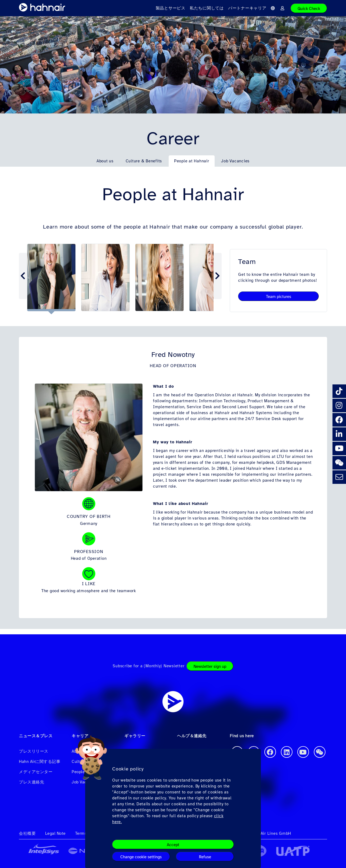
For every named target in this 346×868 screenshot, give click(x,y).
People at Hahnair (191, 161)
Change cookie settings (141, 856)
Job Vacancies (235, 161)
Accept (173, 844)
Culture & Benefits (144, 161)
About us (105, 161)
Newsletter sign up (210, 666)
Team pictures (278, 296)
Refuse (205, 856)
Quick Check (309, 8)
